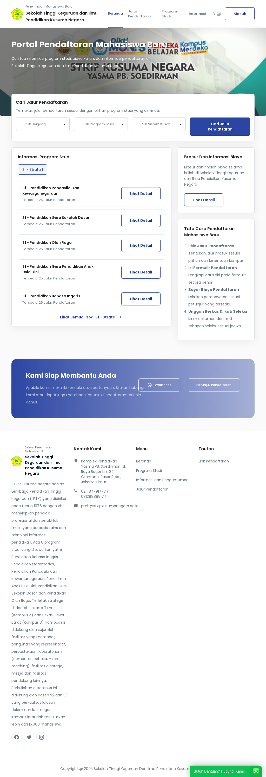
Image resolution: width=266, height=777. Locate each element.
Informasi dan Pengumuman (162, 479)
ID (216, 14)
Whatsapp (159, 385)
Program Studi (169, 14)
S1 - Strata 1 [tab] (32, 169)
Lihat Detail (141, 193)
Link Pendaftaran (213, 461)
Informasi (197, 13)
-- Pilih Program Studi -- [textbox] (98, 124)
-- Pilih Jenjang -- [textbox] (35, 124)
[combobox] (43, 124)
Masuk (240, 13)
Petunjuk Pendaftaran (213, 385)
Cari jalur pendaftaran (220, 126)
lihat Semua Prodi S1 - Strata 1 (91, 317)
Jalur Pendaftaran (139, 14)
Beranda (115, 13)
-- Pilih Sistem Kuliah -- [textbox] (155, 124)
